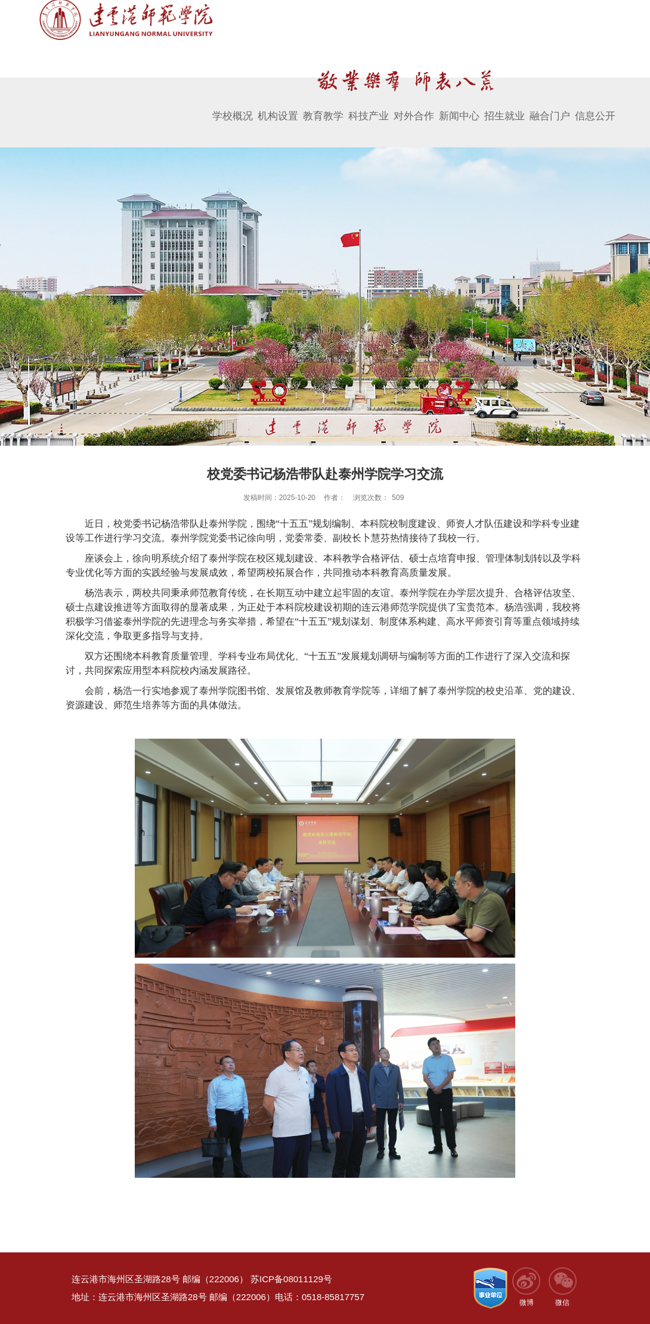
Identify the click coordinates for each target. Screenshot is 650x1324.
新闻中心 (459, 106)
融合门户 (550, 106)
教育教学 (323, 106)
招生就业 (504, 106)
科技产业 (368, 106)
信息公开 (595, 106)
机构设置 (278, 106)
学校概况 (232, 106)
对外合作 (414, 106)
